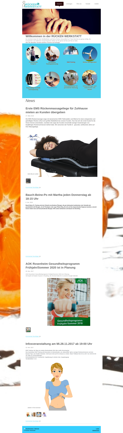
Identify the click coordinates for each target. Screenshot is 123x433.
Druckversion (29, 428)
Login (97, 428)
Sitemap (36, 428)
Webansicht (95, 430)
